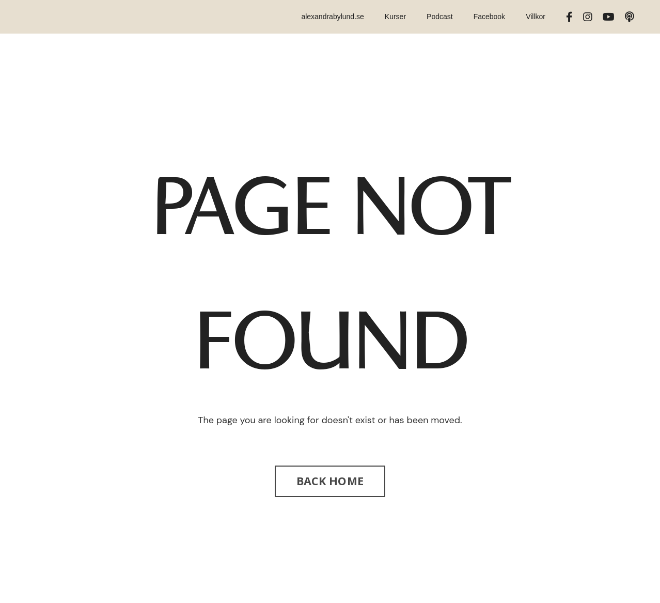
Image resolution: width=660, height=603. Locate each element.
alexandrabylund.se (332, 16)
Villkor (535, 16)
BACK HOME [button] (330, 480)
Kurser (395, 16)
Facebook (489, 16)
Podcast (440, 16)
